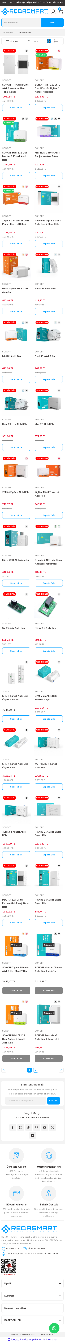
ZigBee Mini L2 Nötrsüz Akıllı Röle (48, 494)
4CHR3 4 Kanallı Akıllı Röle (13, 833)
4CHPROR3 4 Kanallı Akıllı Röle (46, 765)
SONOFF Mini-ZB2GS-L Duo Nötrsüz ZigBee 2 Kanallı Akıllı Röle (47, 88)
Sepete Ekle (16, 107)
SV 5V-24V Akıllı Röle (13, 628)
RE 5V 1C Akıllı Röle (45, 628)
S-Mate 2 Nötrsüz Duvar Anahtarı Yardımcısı (49, 562)
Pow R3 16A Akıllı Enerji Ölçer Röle (48, 901)
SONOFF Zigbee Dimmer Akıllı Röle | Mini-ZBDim (15, 969)
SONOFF (6, 80)
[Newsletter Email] (25, 1101)
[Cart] (61, 12)
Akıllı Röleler (25, 32)
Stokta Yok (16, 990)
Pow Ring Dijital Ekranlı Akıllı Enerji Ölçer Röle (47, 222)
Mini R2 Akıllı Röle (44, 424)
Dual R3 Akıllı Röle (45, 356)
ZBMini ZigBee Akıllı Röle (15, 492)
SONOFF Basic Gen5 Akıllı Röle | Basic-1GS (47, 1037)
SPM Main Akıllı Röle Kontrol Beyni (46, 698)
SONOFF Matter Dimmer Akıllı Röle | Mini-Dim (48, 969)
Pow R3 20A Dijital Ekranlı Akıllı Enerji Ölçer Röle (15, 903)
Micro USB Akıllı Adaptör (16, 560)
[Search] (32, 22)
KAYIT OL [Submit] (53, 1100)
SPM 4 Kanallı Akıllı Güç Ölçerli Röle (15, 765)
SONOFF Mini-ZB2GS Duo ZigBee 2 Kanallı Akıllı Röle (13, 1039)
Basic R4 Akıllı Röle (45, 288)
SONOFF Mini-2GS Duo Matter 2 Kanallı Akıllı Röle (14, 156)
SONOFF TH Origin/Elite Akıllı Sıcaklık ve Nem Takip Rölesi (15, 88)
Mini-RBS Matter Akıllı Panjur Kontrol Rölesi (47, 154)
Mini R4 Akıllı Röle (11, 356)
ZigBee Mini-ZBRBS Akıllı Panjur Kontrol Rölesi (15, 222)
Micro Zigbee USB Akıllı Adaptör (15, 290)
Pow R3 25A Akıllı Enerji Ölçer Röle (48, 833)
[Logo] (24, 12)
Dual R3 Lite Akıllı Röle (14, 424)
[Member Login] (53, 12)
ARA (52, 22)
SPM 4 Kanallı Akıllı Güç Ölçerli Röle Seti (15, 698)
